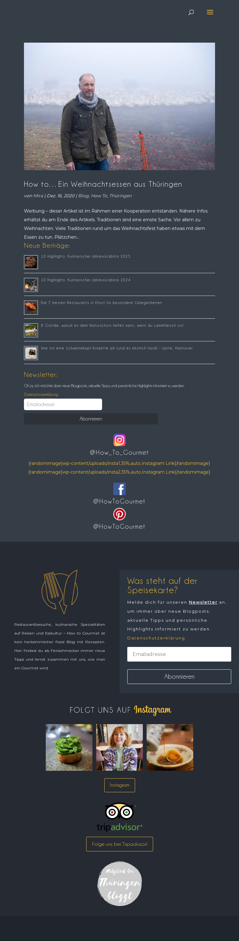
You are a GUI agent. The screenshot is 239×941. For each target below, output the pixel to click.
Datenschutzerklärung (41, 394)
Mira (38, 196)
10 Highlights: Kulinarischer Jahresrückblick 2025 (86, 256)
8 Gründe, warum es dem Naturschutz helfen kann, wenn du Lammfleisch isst (112, 325)
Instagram (119, 785)
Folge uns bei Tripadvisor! (119, 844)
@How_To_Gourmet (119, 452)
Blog (83, 196)
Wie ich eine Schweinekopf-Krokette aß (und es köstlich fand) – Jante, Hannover (117, 348)
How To (99, 196)
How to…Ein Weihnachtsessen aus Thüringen (103, 184)
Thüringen (120, 196)
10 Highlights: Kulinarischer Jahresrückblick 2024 (86, 280)
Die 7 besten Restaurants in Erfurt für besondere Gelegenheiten (101, 303)
